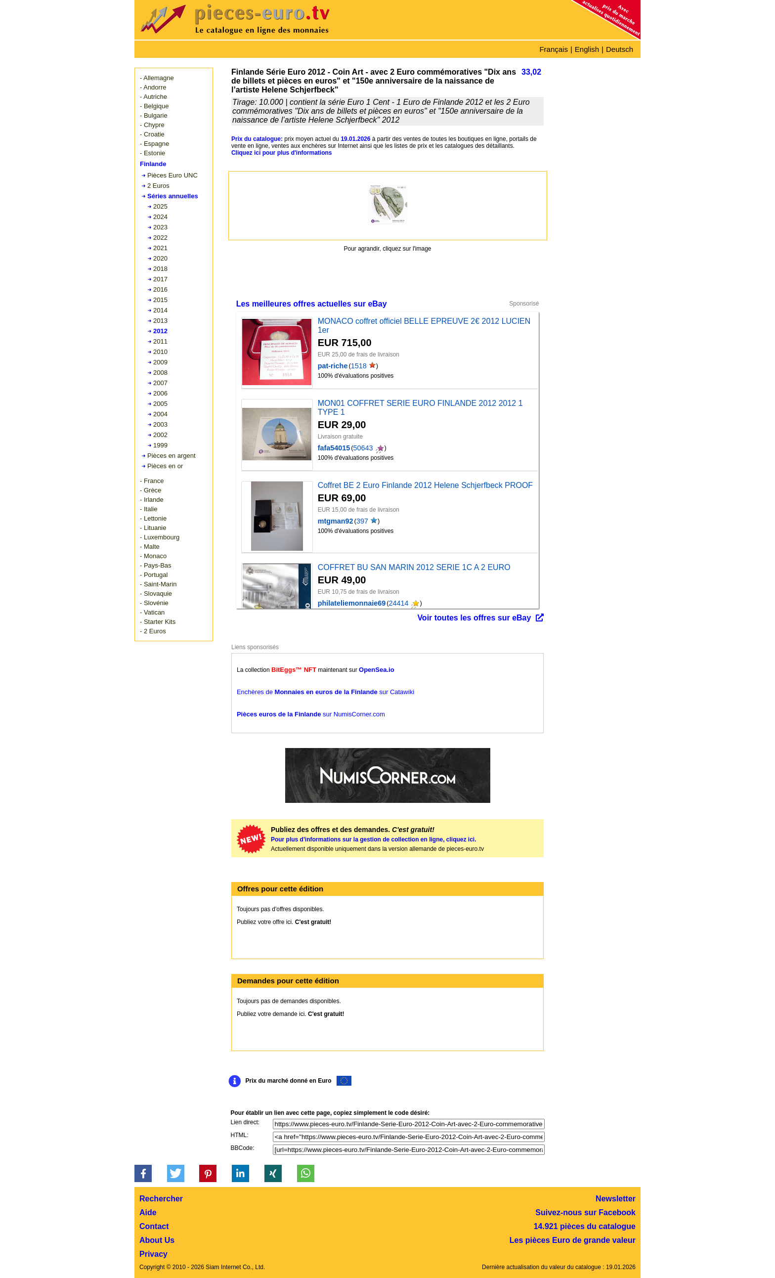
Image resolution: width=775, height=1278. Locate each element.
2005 (160, 403)
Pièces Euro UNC (172, 175)
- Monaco (153, 556)
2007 (160, 383)
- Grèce (150, 490)
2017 (160, 279)
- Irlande (152, 499)
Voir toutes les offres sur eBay (474, 618)
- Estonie (152, 153)
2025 (160, 206)
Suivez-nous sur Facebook (585, 1212)
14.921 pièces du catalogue (585, 1226)
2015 (160, 300)
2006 (160, 393)
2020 (160, 258)
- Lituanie (153, 527)
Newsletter (616, 1198)
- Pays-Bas (156, 565)
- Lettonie (153, 518)
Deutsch (619, 49)
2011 (160, 341)
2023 (160, 227)
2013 (160, 320)
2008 (160, 372)
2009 (160, 362)
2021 (160, 248)
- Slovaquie (156, 593)
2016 (160, 289)
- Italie (148, 509)
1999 (160, 445)
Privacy (153, 1254)
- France (152, 481)
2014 (160, 310)
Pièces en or (165, 466)
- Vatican (152, 612)
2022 (160, 237)
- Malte (150, 546)
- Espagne (154, 143)
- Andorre (153, 87)
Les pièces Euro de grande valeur (573, 1240)
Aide (148, 1212)
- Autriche (153, 96)
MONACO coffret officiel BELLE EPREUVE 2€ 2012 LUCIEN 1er (424, 325)
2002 (160, 435)
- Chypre (152, 125)
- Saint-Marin (158, 584)
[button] (143, 1173)
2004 (160, 414)
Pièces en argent (171, 455)
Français (553, 49)
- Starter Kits (157, 621)
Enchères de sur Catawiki (325, 692)
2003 (160, 424)
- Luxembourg (159, 537)
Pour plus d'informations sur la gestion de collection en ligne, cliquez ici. (373, 839)
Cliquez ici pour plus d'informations (281, 152)
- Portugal (154, 574)
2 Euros (158, 185)
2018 (160, 268)
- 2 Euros (153, 631)
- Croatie (152, 134)
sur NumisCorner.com (311, 714)
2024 (160, 216)
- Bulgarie (154, 115)
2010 (160, 351)
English (587, 49)
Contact (154, 1226)
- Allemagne (157, 78)
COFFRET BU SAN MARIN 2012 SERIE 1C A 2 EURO (414, 567)
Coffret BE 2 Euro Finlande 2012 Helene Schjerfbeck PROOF (425, 485)
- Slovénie (154, 603)
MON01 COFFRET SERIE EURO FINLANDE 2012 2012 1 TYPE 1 (420, 407)
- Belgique (154, 106)
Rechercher (161, 1198)
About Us (156, 1240)
